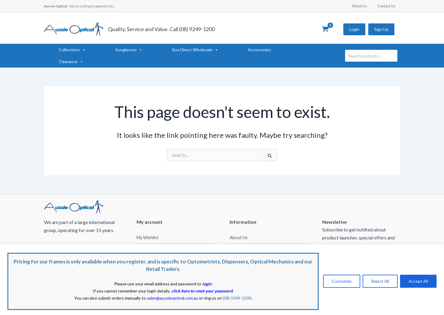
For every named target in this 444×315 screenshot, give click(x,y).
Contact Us (387, 6)
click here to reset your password (202, 290)
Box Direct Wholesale (195, 50)
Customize (342, 281)
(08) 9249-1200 (237, 297)
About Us (363, 6)
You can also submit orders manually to (136, 297)
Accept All (418, 281)
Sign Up (381, 29)
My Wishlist (148, 237)
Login (354, 29)
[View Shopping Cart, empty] (325, 29)
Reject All (380, 281)
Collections (72, 50)
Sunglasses (129, 50)
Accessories (259, 49)
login (206, 283)
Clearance (71, 62)
